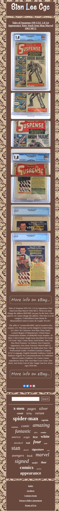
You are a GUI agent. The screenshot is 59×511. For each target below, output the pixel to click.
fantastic (23, 431)
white (45, 436)
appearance (30, 473)
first (35, 437)
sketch (26, 450)
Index (30, 486)
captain (44, 420)
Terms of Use (30, 505)
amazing (41, 425)
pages (32, 409)
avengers (18, 455)
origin (27, 437)
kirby (29, 413)
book (30, 455)
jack (45, 443)
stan (15, 448)
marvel (42, 454)
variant (39, 413)
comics (27, 467)
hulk (28, 443)
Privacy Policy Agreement (30, 500)
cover (20, 413)
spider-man (25, 418)
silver (43, 408)
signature (38, 449)
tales (36, 432)
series (39, 469)
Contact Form (30, 495)
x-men (18, 408)
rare (48, 450)
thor (43, 462)
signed (22, 461)
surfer (35, 462)
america (16, 437)
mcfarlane (14, 427)
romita (43, 432)
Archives (30, 491)
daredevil (18, 443)
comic (25, 426)
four (37, 441)
